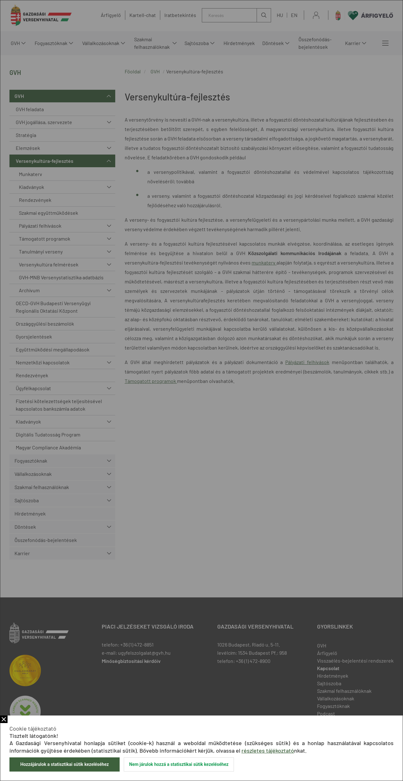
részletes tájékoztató (267, 750)
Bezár (4, 719)
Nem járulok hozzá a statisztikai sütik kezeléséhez (179, 764)
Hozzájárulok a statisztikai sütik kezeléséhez (64, 764)
